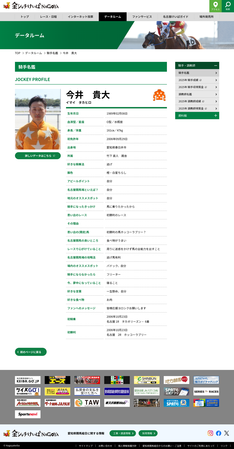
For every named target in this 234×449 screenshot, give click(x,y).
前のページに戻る (30, 352)
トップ (24, 16)
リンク (224, 445)
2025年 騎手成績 (190, 80)
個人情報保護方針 (127, 445)
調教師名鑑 (185, 94)
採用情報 (147, 433)
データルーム (112, 16)
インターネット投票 (80, 16)
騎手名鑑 (52, 53)
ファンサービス (142, 16)
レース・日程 (48, 16)
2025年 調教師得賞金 (193, 108)
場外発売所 (206, 16)
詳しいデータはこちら (40, 155)
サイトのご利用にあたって (201, 445)
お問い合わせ (105, 445)
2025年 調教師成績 (191, 101)
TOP (17, 53)
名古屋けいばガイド (175, 16)
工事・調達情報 (121, 433)
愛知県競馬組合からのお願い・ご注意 (161, 445)
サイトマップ (86, 445)
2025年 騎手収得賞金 (193, 87)
